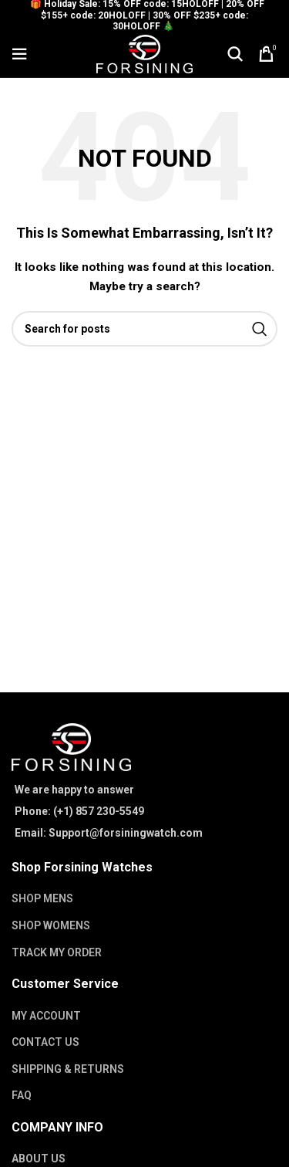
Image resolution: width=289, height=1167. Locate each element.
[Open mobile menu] (19, 54)
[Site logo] (144, 53)
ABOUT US (39, 1158)
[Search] (235, 54)
